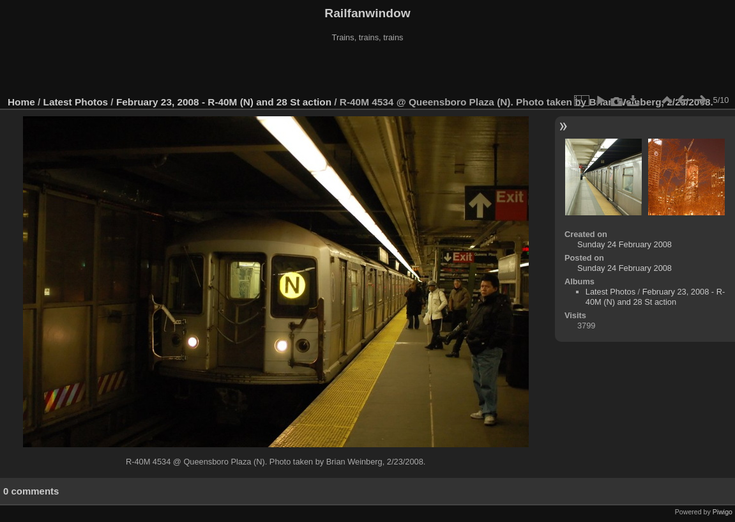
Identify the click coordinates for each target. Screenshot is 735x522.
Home (21, 101)
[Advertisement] (367, 69)
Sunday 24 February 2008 (624, 244)
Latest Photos (76, 101)
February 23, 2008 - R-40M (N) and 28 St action (223, 101)
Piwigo (722, 512)
